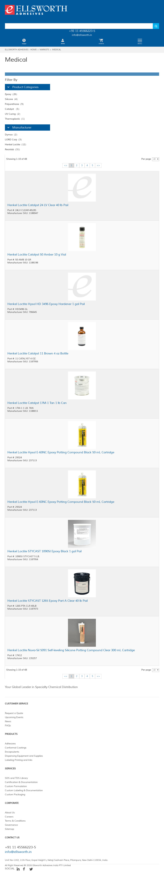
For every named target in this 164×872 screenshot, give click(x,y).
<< (65, 165)
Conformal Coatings (15, 747)
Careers (9, 816)
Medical (56, 49)
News (8, 721)
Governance (11, 825)
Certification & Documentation (21, 782)
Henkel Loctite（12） (16, 144)
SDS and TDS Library (16, 778)
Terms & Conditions (15, 820)
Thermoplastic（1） (15, 118)
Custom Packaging (15, 794)
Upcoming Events (14, 717)
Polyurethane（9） (15, 104)
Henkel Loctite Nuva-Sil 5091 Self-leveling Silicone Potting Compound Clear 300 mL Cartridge (71, 650)
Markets (44, 49)
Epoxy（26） (11, 94)
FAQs (8, 725)
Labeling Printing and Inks (18, 760)
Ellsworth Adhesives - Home (21, 49)
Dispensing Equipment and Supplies (24, 756)
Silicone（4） (12, 99)
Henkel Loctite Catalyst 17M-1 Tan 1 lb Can (37, 403)
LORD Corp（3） (14, 139)
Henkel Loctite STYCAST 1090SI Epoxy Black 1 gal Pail (44, 551)
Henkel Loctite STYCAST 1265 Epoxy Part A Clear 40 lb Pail (47, 601)
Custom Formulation (16, 786)
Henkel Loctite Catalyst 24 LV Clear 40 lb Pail (37, 205)
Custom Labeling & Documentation (24, 790)
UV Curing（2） (13, 114)
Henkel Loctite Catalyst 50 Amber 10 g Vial (36, 254)
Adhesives (10, 743)
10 (154, 159)
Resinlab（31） (13, 149)
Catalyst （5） (13, 109)
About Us (10, 812)
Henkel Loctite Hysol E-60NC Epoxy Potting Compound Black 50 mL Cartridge (60, 452)
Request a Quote (14, 713)
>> (98, 165)
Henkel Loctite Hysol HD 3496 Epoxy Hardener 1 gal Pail (46, 304)
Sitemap (9, 829)
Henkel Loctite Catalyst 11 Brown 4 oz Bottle (37, 353)
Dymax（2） (12, 134)
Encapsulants (12, 751)
